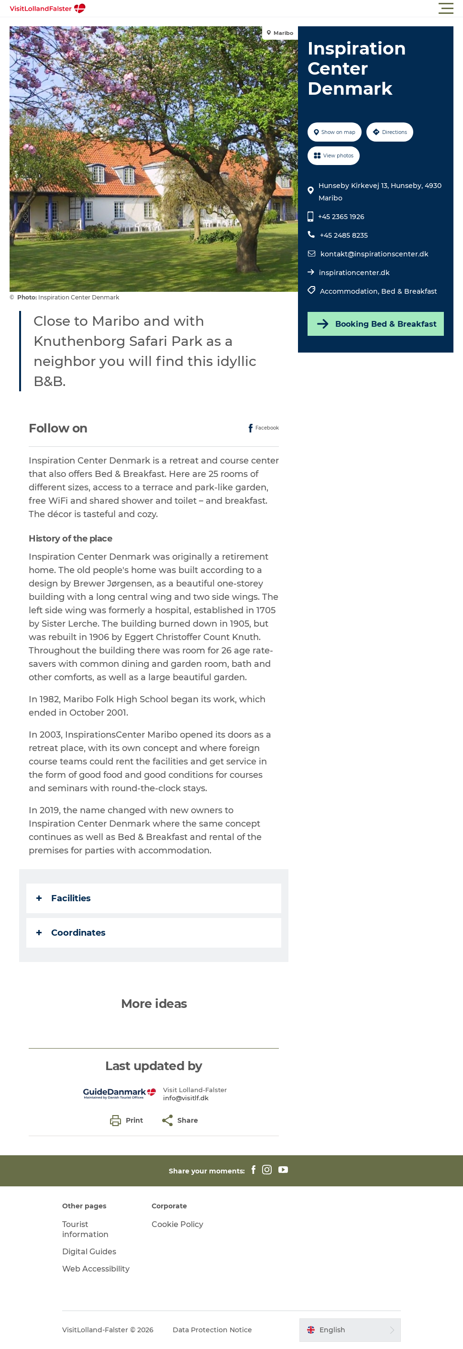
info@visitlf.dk (186, 1098)
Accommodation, (350, 291)
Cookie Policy (177, 1224)
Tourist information (85, 1229)
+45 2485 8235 (344, 235)
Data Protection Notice (212, 1330)
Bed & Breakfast (409, 291)
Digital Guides (89, 1251)
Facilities (63, 898)
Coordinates (71, 933)
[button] (274, 8)
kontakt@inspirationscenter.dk (374, 254)
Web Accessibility (96, 1268)
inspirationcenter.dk (354, 272)
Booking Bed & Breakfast (376, 324)
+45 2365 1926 (341, 216)
